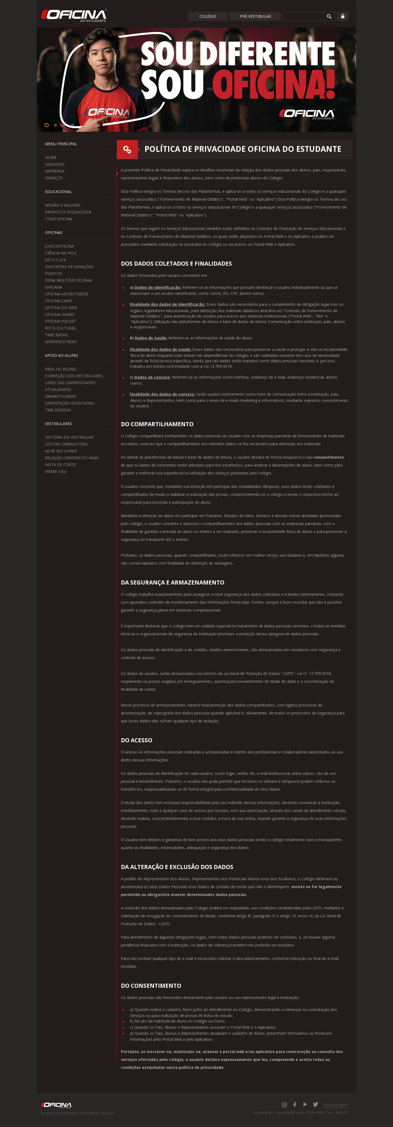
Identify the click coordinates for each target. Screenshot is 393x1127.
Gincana (53, 287)
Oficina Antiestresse (66, 293)
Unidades (55, 164)
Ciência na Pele (60, 253)
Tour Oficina (58, 218)
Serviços (54, 177)
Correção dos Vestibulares (74, 375)
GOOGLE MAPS (335, 1104)
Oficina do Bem (61, 307)
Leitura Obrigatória (66, 444)
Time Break (56, 334)
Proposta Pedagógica (68, 212)
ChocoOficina (59, 246)
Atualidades (58, 389)
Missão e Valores (63, 205)
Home (50, 157)
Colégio (208, 16)
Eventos (53, 273)
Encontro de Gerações (69, 266)
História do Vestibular (69, 437)
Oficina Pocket (60, 321)
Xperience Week (61, 341)
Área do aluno (60, 369)
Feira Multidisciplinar (68, 280)
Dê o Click (55, 259)
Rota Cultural (60, 328)
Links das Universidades (70, 382)
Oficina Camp (58, 300)
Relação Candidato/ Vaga (72, 457)
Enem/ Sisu (56, 471)
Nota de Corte (60, 464)
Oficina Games (60, 314)
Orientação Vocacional (70, 403)
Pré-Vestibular (255, 16)
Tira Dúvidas (58, 410)
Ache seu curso (61, 450)
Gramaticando (60, 396)
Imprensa (54, 171)
